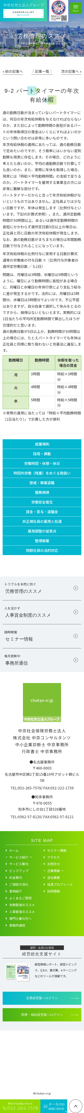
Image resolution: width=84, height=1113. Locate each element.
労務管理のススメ (22, 904)
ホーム (14, 850)
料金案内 (15, 877)
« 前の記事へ (13, 71)
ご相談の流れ (18, 884)
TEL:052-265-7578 (26, 787)
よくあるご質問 (20, 898)
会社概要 (53, 877)
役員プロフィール (60, 884)
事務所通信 (17, 925)
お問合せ (53, 863)
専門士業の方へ (20, 918)
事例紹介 (15, 891)
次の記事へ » (71, 71)
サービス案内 (18, 863)
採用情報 (53, 891)
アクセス (53, 857)
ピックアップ (18, 870)
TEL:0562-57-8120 (26, 816)
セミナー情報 (56, 850)
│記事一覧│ (42, 71)
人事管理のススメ (22, 911)
